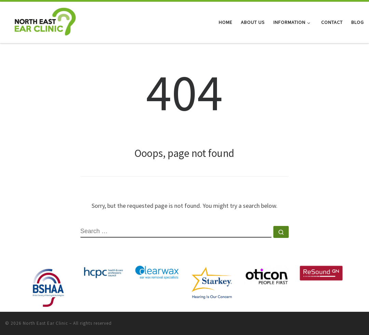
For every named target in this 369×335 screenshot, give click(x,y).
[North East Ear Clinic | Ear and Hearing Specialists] (45, 21)
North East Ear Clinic (45, 323)
